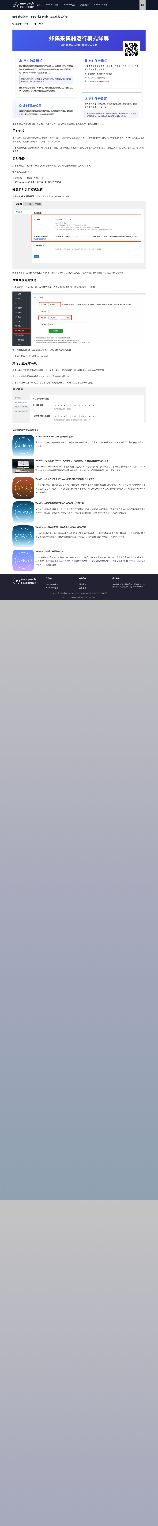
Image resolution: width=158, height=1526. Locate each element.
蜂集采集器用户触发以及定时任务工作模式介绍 (40, 16)
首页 (39, 5)
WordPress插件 (51, 5)
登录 (142, 5)
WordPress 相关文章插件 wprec (49, 551)
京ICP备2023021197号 (98, 593)
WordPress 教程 (100, 5)
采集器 (15, 124)
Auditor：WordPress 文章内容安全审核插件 (54, 437)
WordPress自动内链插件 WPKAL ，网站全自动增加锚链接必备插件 (64, 479)
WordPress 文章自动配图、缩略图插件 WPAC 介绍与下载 (60, 527)
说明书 (43, 24)
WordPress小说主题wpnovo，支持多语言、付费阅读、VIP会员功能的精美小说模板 (71, 461)
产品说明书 (84, 5)
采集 (17, 178)
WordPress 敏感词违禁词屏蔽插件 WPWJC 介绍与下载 (59, 503)
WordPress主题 (69, 5)
